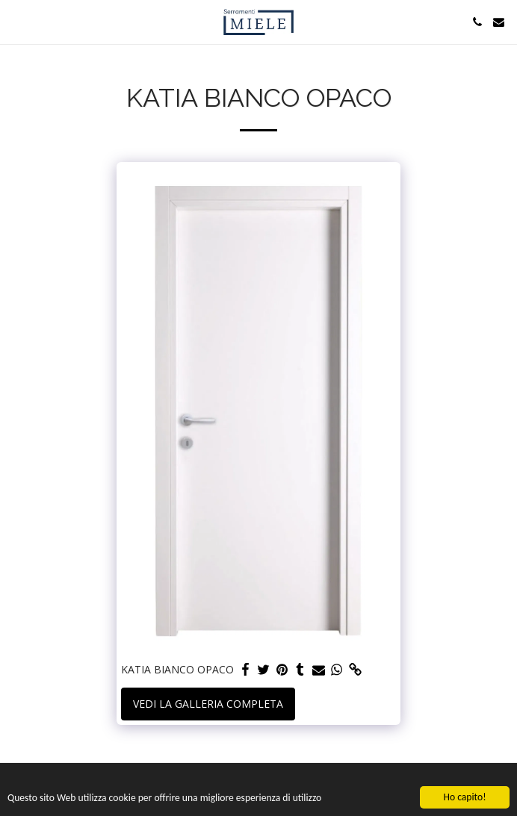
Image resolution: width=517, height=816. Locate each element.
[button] (16, 21)
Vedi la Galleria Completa (208, 704)
